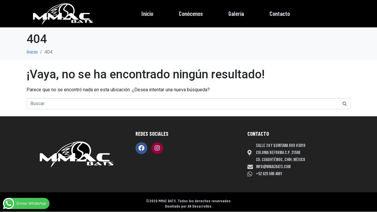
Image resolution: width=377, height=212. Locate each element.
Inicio (147, 13)
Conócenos (191, 13)
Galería (236, 13)
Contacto (279, 13)
